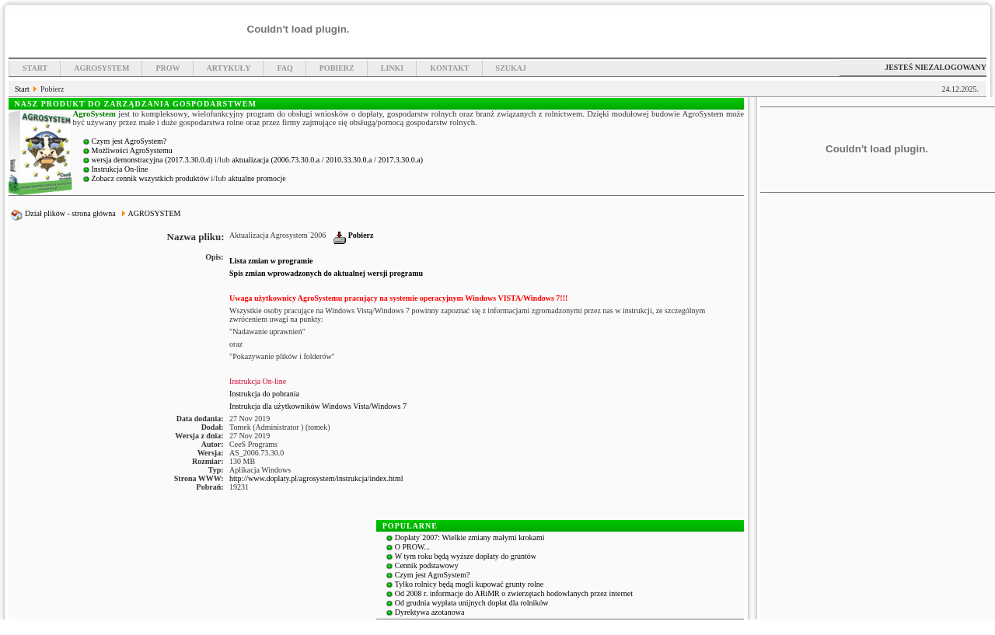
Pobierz (336, 68)
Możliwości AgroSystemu (132, 150)
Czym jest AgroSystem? (129, 141)
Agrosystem (101, 68)
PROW (167, 68)
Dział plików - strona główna (63, 213)
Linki (392, 68)
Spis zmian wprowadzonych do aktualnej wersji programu (326, 273)
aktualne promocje (257, 178)
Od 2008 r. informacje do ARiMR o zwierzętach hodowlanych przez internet (514, 593)
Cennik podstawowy (427, 565)
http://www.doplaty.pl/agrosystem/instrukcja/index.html (316, 478)
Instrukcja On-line (120, 169)
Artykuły (229, 68)
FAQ (284, 68)
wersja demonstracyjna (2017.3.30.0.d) (153, 159)
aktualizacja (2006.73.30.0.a (277, 159)
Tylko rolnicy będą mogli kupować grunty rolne (469, 584)
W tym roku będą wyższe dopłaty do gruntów (465, 556)
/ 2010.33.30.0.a (348, 159)
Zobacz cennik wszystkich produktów (151, 178)
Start (35, 68)
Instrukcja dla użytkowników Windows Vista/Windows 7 (318, 406)
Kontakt (449, 68)
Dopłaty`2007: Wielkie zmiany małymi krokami (470, 537)
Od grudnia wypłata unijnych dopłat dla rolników (472, 602)
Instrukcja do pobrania (264, 393)
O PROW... (412, 547)
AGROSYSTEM (154, 213)
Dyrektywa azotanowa (430, 612)
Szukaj (511, 68)
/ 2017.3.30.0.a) (398, 159)
